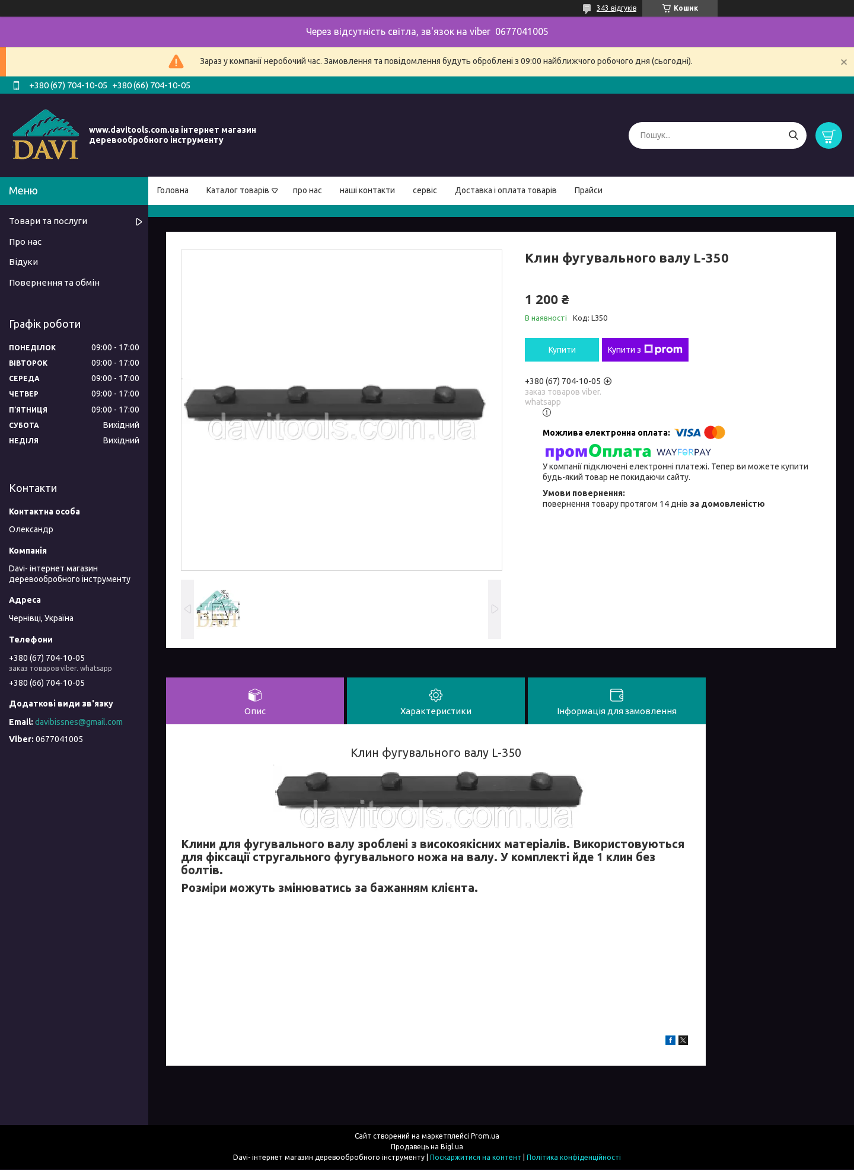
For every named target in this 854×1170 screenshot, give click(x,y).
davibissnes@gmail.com (79, 722)
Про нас (25, 241)
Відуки (23, 262)
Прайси (589, 190)
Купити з (645, 349)
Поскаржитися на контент (475, 1158)
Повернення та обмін (54, 282)
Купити (562, 349)
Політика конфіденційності (574, 1158)
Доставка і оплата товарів (506, 190)
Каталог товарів (237, 190)
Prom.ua (485, 1137)
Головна (173, 190)
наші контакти (367, 190)
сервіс (425, 190)
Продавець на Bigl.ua (427, 1148)
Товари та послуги (48, 221)
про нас (307, 190)
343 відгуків (616, 8)
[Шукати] (793, 135)
